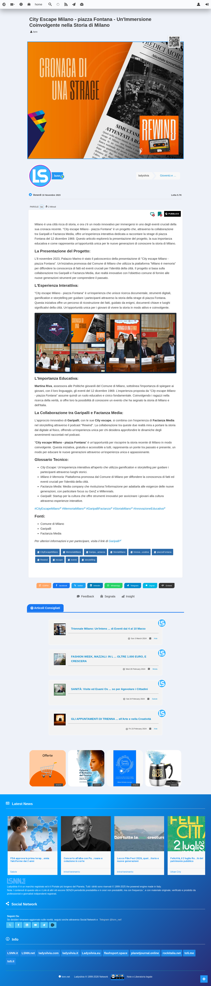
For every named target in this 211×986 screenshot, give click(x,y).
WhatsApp (113, 585)
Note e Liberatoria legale (139, 976)
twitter (78, 585)
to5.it (10, 961)
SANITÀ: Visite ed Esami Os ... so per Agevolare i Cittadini (109, 689)
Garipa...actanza (95, 552)
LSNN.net (28, 953)
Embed (166, 585)
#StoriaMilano (122, 508)
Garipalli (114, 541)
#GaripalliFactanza (98, 508)
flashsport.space (115, 953)
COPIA (44, 585)
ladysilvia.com (49, 953)
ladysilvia (143, 175)
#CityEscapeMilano (47, 508)
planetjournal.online (145, 953)
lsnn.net (64, 976)
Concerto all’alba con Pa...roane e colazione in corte (83, 860)
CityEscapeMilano (47, 552)
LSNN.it (12, 953)
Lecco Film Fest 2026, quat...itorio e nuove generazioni (138, 860)
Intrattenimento (72, 871)
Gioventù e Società (170, 175)
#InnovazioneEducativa (148, 508)
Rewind (42, 559)
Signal (150, 585)
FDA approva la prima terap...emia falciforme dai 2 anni (29, 860)
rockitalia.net (172, 953)
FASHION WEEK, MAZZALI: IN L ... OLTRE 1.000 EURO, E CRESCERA (108, 659)
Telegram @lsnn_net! (110, 919)
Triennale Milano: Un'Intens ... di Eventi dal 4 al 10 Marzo (108, 628)
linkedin (95, 585)
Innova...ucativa (139, 552)
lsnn (57, 175)
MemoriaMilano (71, 552)
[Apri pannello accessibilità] (21, 4)
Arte (155, 638)
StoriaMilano (117, 552)
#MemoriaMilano (73, 508)
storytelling (88, 559)
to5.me (189, 953)
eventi (72, 559)
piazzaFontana (162, 552)
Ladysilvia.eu (91, 953)
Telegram (133, 585)
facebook (61, 585)
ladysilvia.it (70, 953)
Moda (155, 669)
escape (57, 559)
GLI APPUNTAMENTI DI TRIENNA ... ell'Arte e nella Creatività (111, 718)
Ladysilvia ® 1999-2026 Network (91, 976)
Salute (154, 699)
